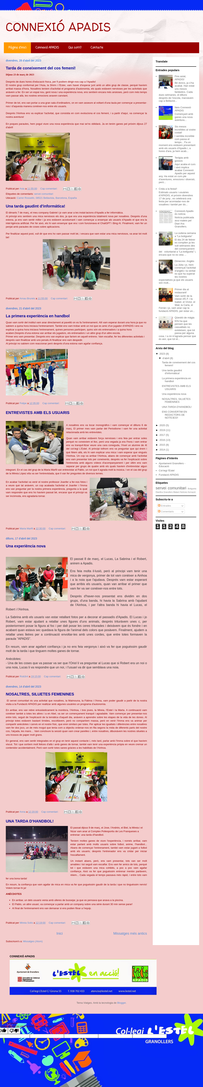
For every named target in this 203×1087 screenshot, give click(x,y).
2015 (163, 444)
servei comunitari (43, 193)
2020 (163, 425)
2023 (163, 353)
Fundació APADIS (169, 474)
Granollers (168, 492)
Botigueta (192, 489)
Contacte (97, 47)
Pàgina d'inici (17, 47)
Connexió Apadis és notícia (184, 213)
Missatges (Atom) (33, 941)
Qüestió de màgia (184, 317)
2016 (163, 440)
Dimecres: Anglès (184, 261)
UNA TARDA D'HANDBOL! (30, 821)
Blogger (121, 1002)
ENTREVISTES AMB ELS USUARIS (37, 412)
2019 (163, 430)
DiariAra (159, 492)
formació (192, 492)
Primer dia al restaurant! (182, 291)
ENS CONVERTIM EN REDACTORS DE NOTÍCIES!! (174, 414)
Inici (59, 933)
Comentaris (166, 511)
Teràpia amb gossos (181, 159)
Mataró (176, 492)
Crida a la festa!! (168, 188)
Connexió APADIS (47, 47)
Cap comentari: (49, 188)
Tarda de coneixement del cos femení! (41, 68)
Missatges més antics (130, 933)
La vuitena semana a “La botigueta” (185, 235)
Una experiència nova (26, 546)
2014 (163, 449)
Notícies (183, 492)
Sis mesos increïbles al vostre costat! (185, 129)
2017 (163, 434)
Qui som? (74, 47)
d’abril (166, 358)
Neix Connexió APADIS (183, 109)
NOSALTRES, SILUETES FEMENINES (40, 694)
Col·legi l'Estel (166, 470)
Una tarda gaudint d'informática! (35, 206)
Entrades (164, 505)
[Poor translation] (14, 1031)
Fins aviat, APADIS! (180, 78)
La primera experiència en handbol (38, 316)
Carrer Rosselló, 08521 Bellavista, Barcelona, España (47, 197)
